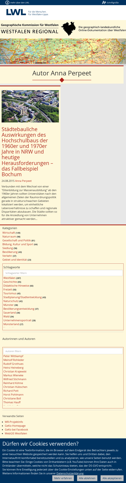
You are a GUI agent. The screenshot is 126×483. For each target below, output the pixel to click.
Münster (8, 305)
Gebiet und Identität (14, 259)
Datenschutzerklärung (70, 473)
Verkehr (7, 256)
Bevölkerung (10, 252)
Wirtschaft (8, 232)
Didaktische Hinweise (16, 285)
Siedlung (7, 248)
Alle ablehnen (87, 478)
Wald (6, 316)
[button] (9, 51)
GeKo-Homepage (15, 425)
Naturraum (9, 236)
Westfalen (9, 278)
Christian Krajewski (14, 371)
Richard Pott (11, 390)
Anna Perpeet (23, 181)
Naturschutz (10, 301)
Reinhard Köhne (13, 383)
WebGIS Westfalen (16, 433)
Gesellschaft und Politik (16, 240)
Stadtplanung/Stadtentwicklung (22, 297)
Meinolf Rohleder (13, 360)
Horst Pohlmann (13, 394)
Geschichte (10, 282)
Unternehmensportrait (17, 320)
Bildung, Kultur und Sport (17, 244)
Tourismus (9, 293)
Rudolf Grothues (13, 364)
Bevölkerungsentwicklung (18, 308)
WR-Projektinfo (14, 422)
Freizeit (7, 289)
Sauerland (9, 312)
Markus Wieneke (13, 375)
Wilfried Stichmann (14, 379)
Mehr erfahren (63, 478)
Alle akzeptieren (112, 478)
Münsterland (11, 324)
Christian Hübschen (15, 387)
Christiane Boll (12, 398)
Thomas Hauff (11, 402)
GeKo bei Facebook (16, 429)
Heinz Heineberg (13, 367)
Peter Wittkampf (13, 356)
